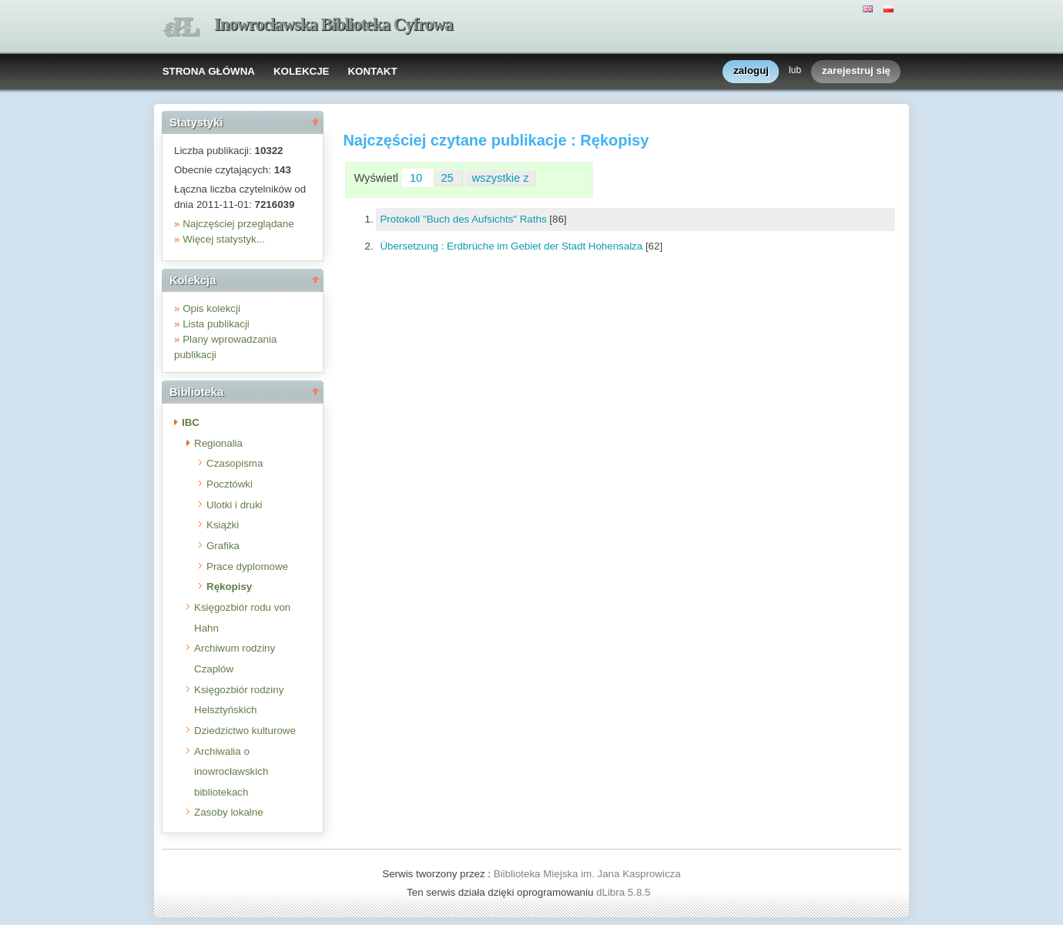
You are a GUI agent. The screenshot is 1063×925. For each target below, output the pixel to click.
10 (417, 178)
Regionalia (218, 443)
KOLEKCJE (301, 71)
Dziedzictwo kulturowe (245, 730)
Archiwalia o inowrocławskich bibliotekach (231, 772)
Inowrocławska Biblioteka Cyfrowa (333, 24)
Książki (222, 525)
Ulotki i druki (234, 505)
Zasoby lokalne (228, 812)
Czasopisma (234, 463)
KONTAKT (372, 71)
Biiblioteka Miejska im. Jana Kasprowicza (587, 874)
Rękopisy (229, 586)
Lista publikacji (216, 324)
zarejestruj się (856, 71)
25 (448, 178)
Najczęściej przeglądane (238, 224)
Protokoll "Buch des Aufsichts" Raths (464, 219)
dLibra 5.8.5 (624, 892)
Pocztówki (229, 484)
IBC (191, 422)
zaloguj (751, 71)
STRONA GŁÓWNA (209, 71)
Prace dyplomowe (247, 566)
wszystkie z (500, 178)
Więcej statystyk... (224, 239)
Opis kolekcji (211, 308)
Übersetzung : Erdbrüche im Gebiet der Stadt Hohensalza (513, 246)
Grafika (223, 545)
